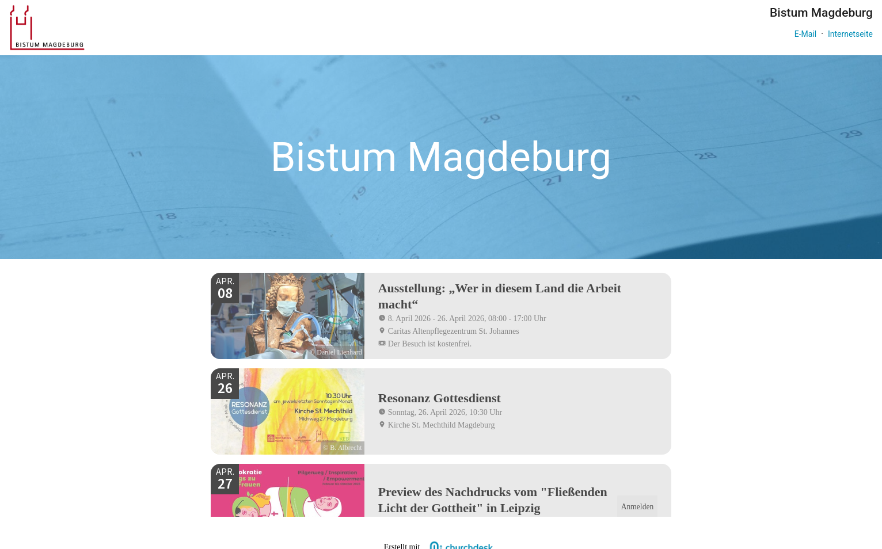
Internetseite (850, 34)
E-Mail (805, 34)
